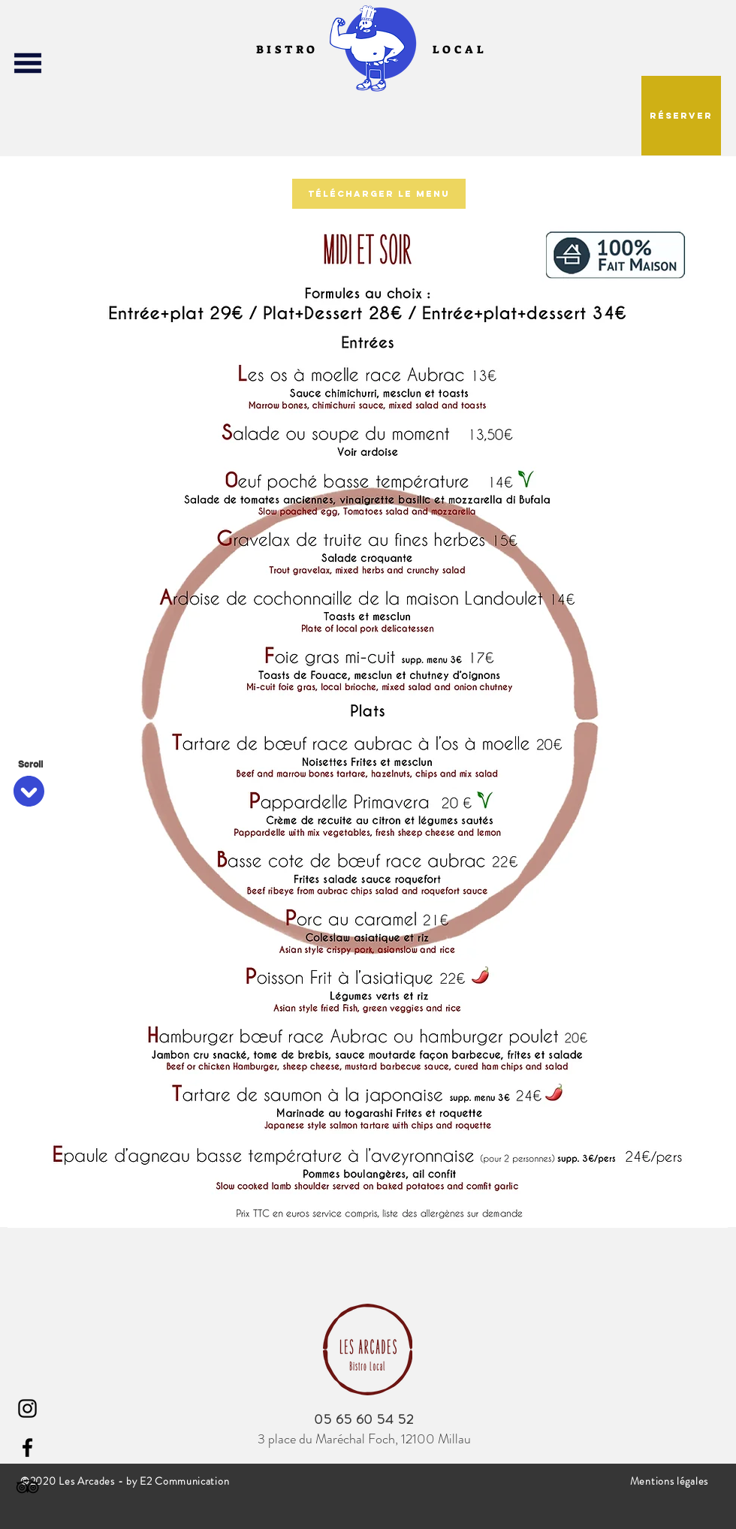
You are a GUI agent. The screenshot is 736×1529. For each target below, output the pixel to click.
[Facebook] (27, 1447)
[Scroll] (30, 764)
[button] (27, 63)
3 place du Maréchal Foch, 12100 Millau (364, 1439)
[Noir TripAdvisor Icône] (27, 1486)
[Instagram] (27, 1408)
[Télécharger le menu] (379, 194)
